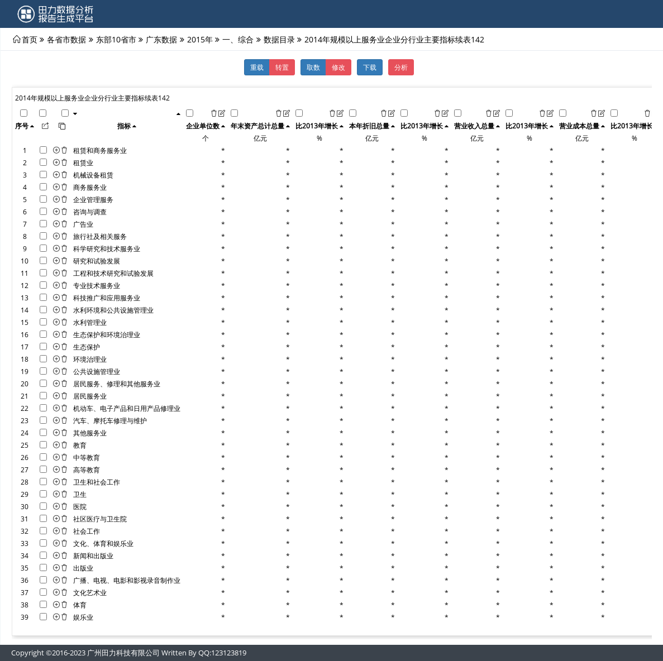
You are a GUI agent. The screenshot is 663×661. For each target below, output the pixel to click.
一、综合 (238, 39)
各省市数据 (66, 39)
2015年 (200, 39)
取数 (313, 67)
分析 (401, 67)
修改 (338, 67)
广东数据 (161, 39)
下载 (369, 67)
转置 (282, 67)
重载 (257, 67)
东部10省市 (116, 39)
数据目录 (279, 39)
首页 (29, 39)
